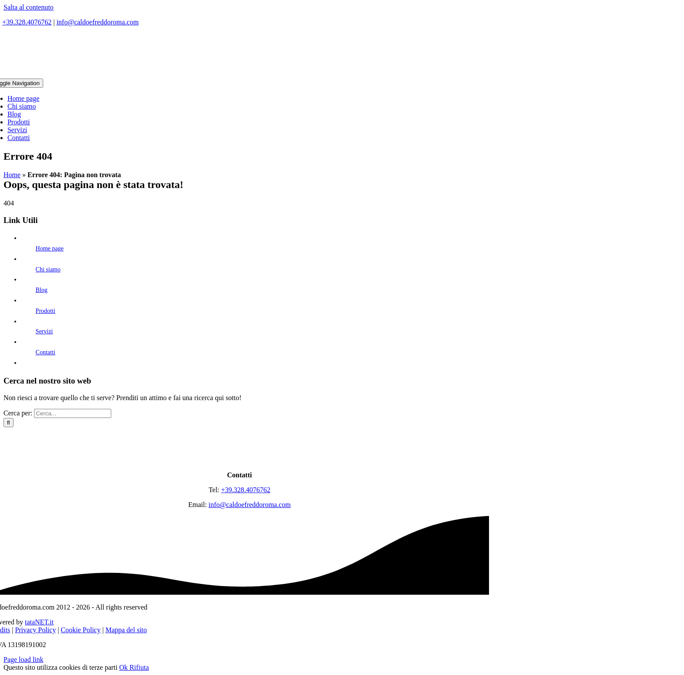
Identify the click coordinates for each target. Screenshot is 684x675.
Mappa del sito (126, 630)
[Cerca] (8, 422)
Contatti (45, 352)
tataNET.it (39, 622)
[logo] (239, 460)
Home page (50, 248)
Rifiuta (139, 667)
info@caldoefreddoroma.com (97, 22)
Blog (42, 290)
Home (12, 174)
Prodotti (45, 311)
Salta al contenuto (28, 7)
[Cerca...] (72, 413)
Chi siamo (48, 269)
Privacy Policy (35, 630)
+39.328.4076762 (26, 22)
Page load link (23, 659)
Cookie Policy (80, 630)
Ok (124, 667)
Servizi (44, 331)
